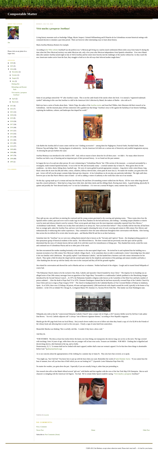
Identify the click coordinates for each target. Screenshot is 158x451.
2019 (12, 118)
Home (93, 430)
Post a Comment (41, 427)
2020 (12, 115)
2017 (12, 124)
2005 (12, 162)
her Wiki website (52, 50)
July (13, 81)
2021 (12, 112)
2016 (12, 127)
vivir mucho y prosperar (123, 374)
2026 (12, 63)
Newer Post (40, 430)
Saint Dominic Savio (122, 359)
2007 (12, 155)
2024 (12, 69)
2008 (12, 152)
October (14, 75)
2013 (12, 137)
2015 (12, 131)
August (14, 78)
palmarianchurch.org (54, 349)
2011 (11, 143)
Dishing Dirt (15, 84)
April (14, 99)
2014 (12, 134)
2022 (12, 109)
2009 (12, 149)
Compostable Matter (22, 14)
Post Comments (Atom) (52, 434)
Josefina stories (96, 105)
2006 (12, 158)
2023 (12, 106)
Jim (9, 42)
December (15, 72)
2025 (12, 66)
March (14, 102)
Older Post (146, 430)
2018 (12, 121)
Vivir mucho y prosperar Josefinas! (53, 28)
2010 (12, 146)
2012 (12, 140)
